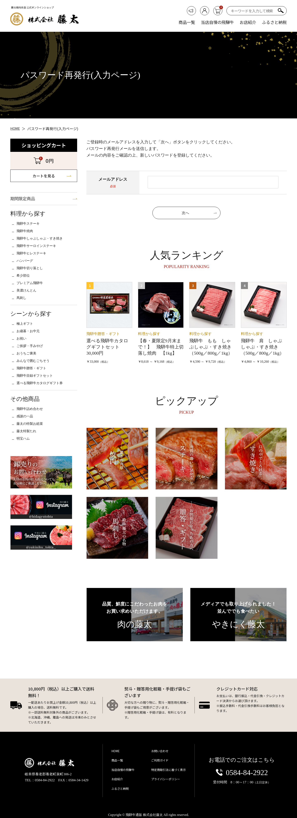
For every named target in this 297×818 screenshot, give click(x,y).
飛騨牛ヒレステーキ (35, 268)
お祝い (22, 368)
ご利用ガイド (158, 765)
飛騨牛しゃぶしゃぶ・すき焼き (45, 249)
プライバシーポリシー (164, 779)
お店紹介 (248, 22)
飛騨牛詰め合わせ (33, 449)
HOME (116, 759)
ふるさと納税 (274, 22)
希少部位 (24, 295)
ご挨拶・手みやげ (33, 377)
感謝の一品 (26, 459)
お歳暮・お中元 (30, 358)
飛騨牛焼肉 (26, 240)
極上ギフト (26, 349)
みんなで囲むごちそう (37, 395)
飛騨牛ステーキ (30, 231)
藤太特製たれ (28, 477)
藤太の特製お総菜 (33, 468)
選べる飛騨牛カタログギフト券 (45, 422)
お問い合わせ (158, 759)
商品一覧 (187, 22)
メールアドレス (112, 180)
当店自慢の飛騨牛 (217, 22)
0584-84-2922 (241, 773)
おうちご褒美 (28, 386)
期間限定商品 (27, 203)
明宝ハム (24, 486)
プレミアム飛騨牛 (33, 304)
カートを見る (43, 177)
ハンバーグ (26, 277)
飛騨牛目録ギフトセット (39, 413)
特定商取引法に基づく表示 (167, 772)
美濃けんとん (28, 313)
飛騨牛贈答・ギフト (35, 404)
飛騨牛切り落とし (33, 286)
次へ (185, 214)
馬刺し (22, 322)
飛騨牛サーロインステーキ (41, 258)
